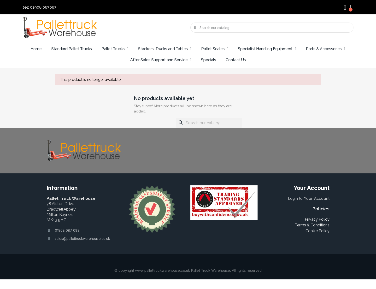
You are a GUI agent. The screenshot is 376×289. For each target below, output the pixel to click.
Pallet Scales (215, 49)
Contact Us (236, 60)
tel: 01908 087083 (40, 7)
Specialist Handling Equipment (267, 49)
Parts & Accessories (326, 49)
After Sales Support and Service (161, 60)
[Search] (209, 123)
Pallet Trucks (115, 49)
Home (36, 49)
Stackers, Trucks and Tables (165, 49)
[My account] (345, 8)
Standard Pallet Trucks (71, 49)
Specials (208, 60)
